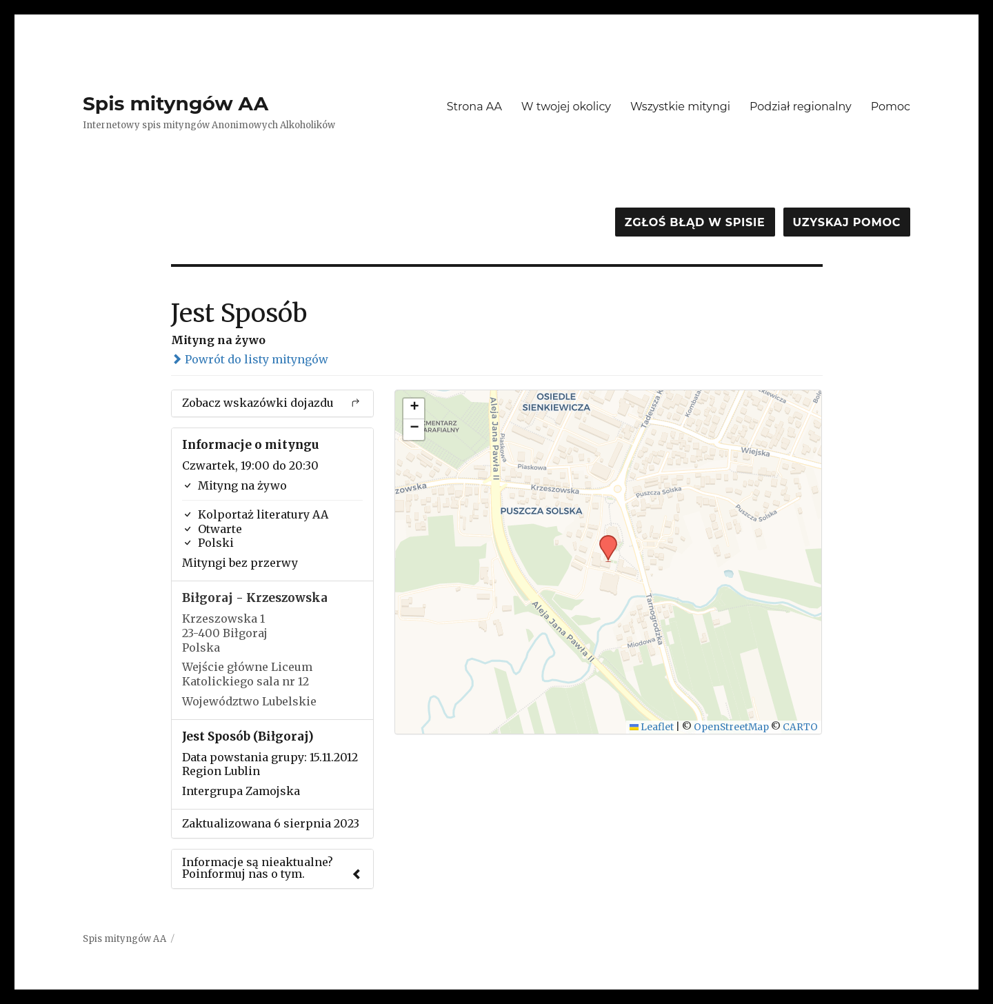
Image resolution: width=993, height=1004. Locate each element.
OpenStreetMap (731, 727)
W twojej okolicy (566, 106)
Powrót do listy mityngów (249, 359)
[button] (603, 539)
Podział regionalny (801, 106)
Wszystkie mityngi (680, 106)
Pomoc (890, 106)
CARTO (800, 727)
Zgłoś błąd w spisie (695, 222)
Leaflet (652, 727)
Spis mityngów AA (175, 103)
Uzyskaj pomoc (847, 222)
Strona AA (474, 106)
